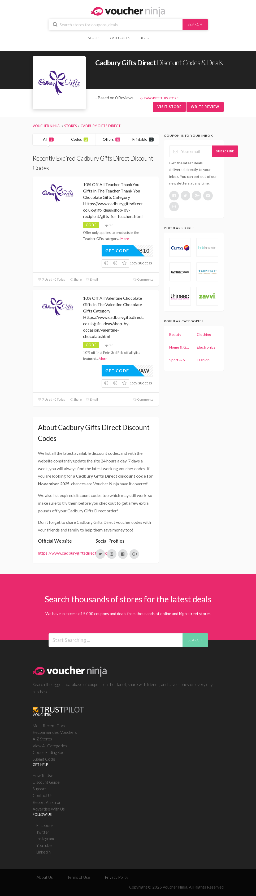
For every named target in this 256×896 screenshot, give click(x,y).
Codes (79, 139)
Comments (143, 279)
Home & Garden (179, 347)
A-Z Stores (42, 738)
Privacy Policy (116, 877)
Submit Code (44, 759)
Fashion (203, 360)
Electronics (206, 347)
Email (92, 279)
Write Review (205, 107)
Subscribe (225, 151)
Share (75, 279)
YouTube (44, 845)
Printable (143, 139)
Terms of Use (78, 877)
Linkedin (43, 852)
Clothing (204, 334)
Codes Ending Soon (50, 752)
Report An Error (47, 802)
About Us (45, 877)
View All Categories (50, 745)
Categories (120, 37)
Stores (94, 37)
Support (39, 788)
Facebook (45, 825)
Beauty (175, 334)
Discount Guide (46, 782)
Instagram (45, 838)
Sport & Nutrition (179, 360)
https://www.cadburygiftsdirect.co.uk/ (73, 552)
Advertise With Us (49, 809)
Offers (111, 139)
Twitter (42, 832)
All (48, 139)
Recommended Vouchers (55, 732)
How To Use (43, 775)
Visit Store (169, 107)
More (124, 239)
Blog (144, 37)
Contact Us (43, 795)
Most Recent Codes (50, 725)
